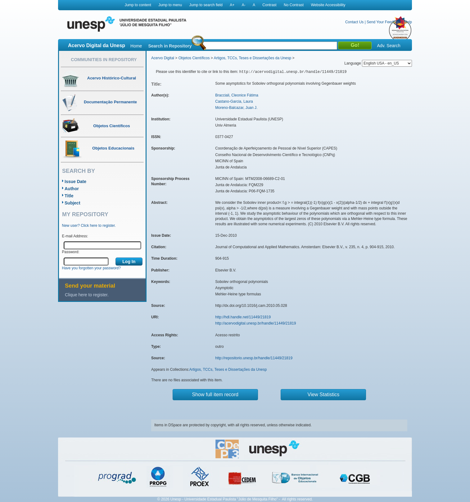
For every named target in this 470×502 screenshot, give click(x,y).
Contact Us (354, 22)
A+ (232, 5)
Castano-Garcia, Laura (234, 101)
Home (136, 45)
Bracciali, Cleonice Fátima (236, 95)
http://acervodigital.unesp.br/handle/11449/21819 (255, 323)
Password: (70, 252)
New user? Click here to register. (89, 225)
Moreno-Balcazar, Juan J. (236, 107)
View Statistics (324, 394)
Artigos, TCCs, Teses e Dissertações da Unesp (252, 58)
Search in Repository (170, 45)
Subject (72, 202)
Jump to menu (170, 5)
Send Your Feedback (384, 22)
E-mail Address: (75, 236)
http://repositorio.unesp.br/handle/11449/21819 (253, 358)
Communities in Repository (104, 59)
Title (69, 195)
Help (408, 22)
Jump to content (137, 5)
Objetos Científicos (194, 58)
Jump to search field (206, 5)
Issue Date (75, 181)
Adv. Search (388, 45)
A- (244, 5)
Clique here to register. (87, 294)
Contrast (269, 5)
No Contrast (294, 5)
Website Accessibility (328, 5)
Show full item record (215, 394)
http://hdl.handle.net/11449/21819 (243, 317)
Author (72, 188)
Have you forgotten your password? (91, 268)
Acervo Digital (162, 58)
